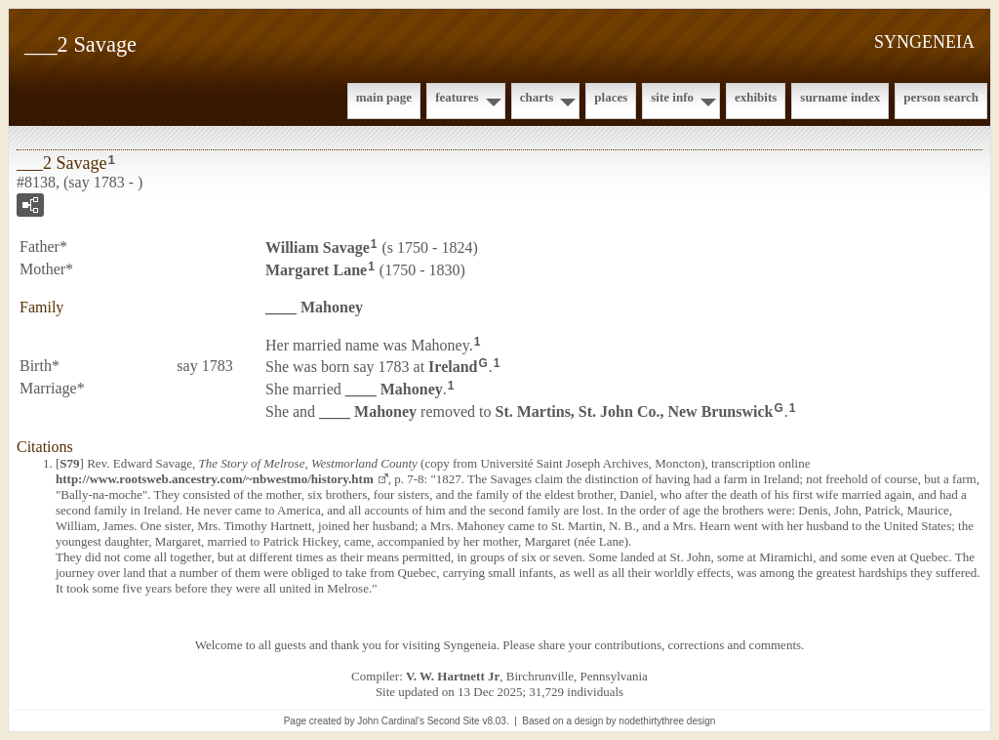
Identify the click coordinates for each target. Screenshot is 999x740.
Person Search (941, 97)
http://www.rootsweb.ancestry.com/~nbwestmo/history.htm (215, 479)
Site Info (672, 97)
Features (457, 97)
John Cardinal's (390, 721)
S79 (69, 463)
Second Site (453, 721)
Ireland (452, 366)
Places (610, 97)
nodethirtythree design (667, 721)
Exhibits (756, 97)
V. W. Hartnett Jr (453, 676)
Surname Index (840, 97)
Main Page (384, 97)
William (317, 247)
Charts (537, 97)
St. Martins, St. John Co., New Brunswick (635, 411)
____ (314, 307)
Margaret (316, 270)
